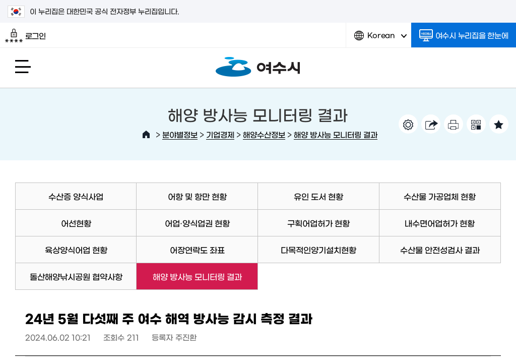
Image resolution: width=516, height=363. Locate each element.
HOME (146, 134)
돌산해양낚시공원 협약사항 (76, 276)
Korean (380, 39)
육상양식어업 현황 (76, 250)
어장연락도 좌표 (197, 250)
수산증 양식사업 (75, 196)
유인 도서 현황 (318, 196)
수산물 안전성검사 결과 (440, 250)
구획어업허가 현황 (318, 223)
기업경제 (220, 134)
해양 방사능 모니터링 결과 (335, 134)
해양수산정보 (264, 134)
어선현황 (76, 223)
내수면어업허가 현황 (440, 223)
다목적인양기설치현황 (318, 250)
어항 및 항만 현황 (197, 196)
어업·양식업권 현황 (197, 223)
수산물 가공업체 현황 (440, 196)
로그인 (25, 36)
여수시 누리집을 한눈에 (463, 35)
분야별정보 (180, 134)
